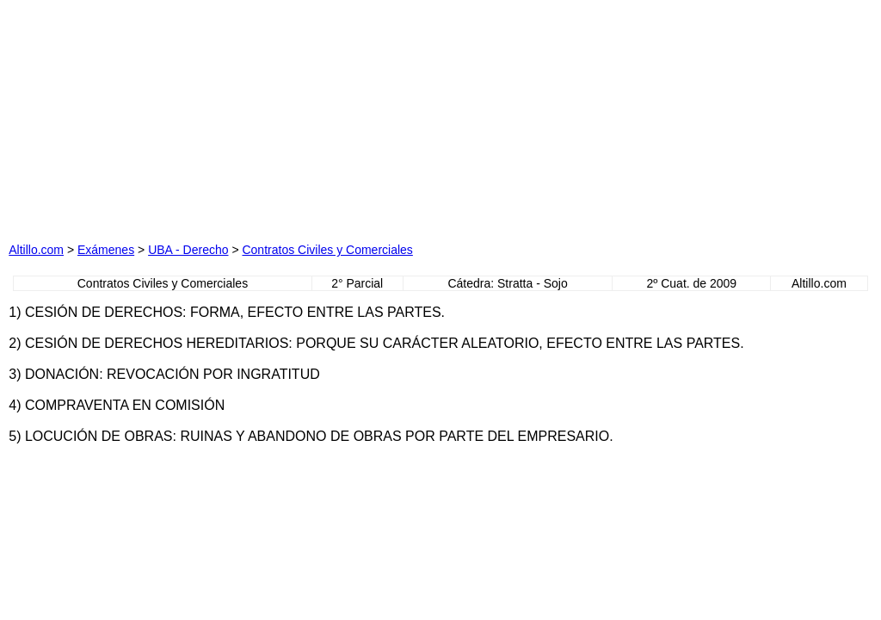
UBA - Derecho (188, 250)
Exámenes (105, 250)
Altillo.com (36, 250)
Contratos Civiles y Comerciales (327, 250)
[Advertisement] (268, 116)
